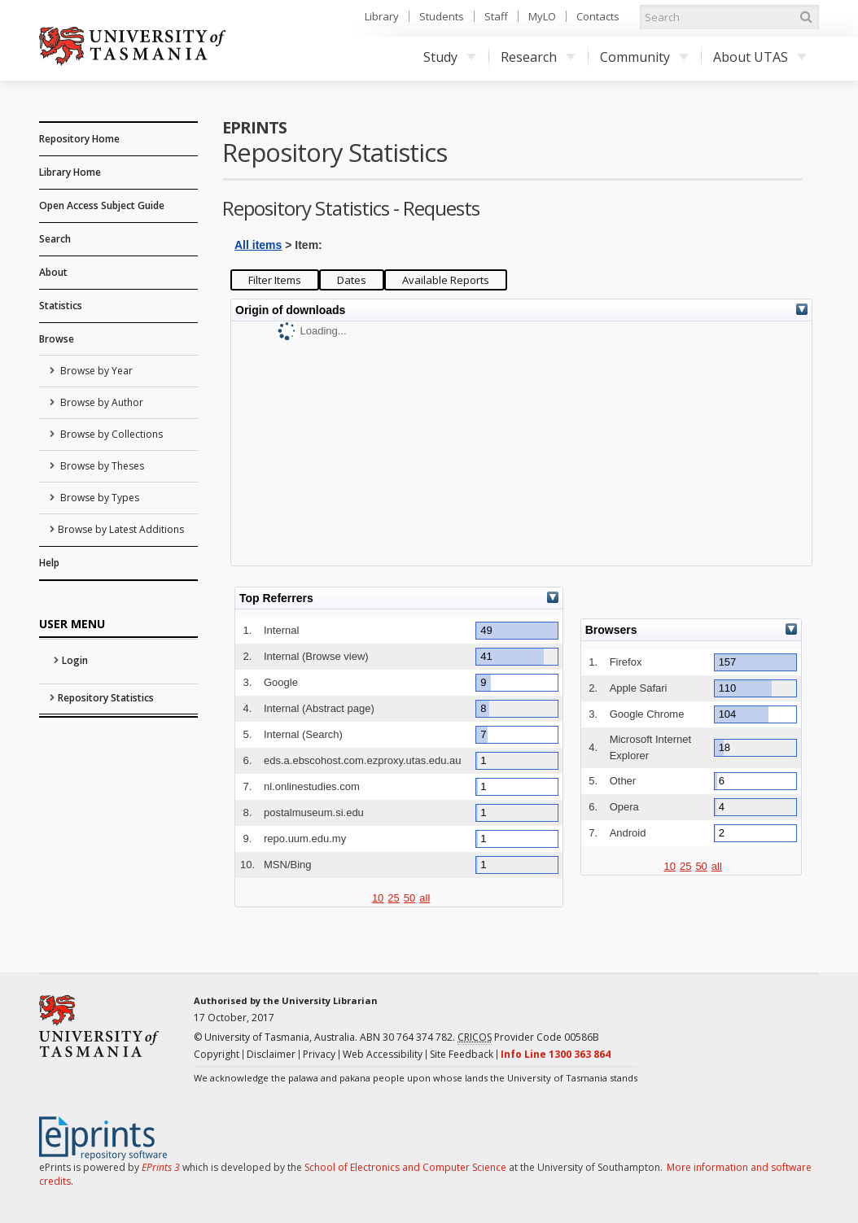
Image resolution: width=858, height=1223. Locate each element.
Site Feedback (461, 1054)
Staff (496, 16)
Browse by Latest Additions (121, 529)
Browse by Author (100, 402)
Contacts (597, 16)
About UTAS (760, 57)
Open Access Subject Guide (101, 205)
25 (393, 898)
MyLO (542, 16)
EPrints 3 (161, 1167)
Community (644, 57)
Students (441, 16)
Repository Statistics (106, 698)
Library (382, 16)
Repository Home (79, 139)
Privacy (319, 1054)
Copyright (216, 1054)
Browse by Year (95, 371)
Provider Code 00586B (528, 1037)
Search (55, 239)
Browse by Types (98, 497)
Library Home (70, 172)
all (424, 898)
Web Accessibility (382, 1054)
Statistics (60, 305)
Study (449, 57)
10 (377, 898)
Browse (56, 339)
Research (538, 57)
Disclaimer (271, 1054)
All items (258, 244)
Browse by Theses (101, 466)
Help (49, 563)
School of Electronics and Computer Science (405, 1167)
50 (409, 898)
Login (75, 660)
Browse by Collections (110, 434)
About (53, 272)
